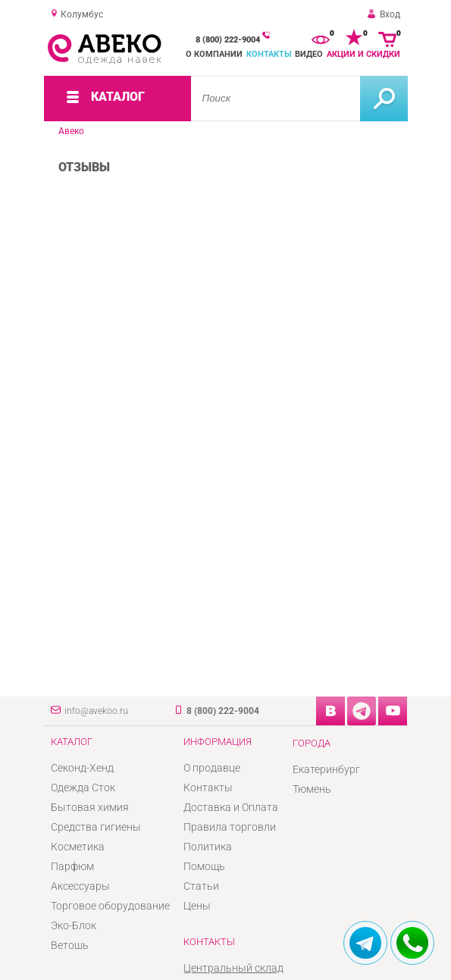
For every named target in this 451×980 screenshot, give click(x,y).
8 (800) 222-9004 (228, 40)
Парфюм (72, 866)
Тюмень (312, 789)
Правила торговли (229, 827)
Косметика (78, 847)
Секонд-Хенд (82, 768)
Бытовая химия (90, 807)
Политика (207, 847)
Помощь (204, 866)
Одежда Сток (83, 787)
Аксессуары (80, 886)
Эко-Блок (73, 925)
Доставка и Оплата (230, 807)
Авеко (71, 131)
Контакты (269, 54)
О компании (214, 54)
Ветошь (70, 945)
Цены (197, 906)
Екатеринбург (326, 769)
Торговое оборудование (110, 906)
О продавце (211, 768)
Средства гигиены (96, 827)
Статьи (201, 886)
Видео (309, 54)
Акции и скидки (363, 54)
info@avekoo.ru (96, 711)
